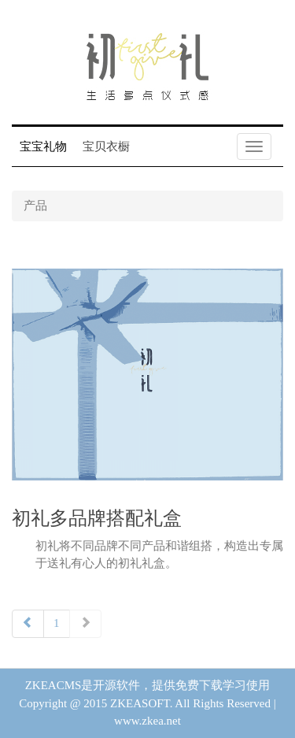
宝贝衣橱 (106, 146)
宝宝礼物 (43, 146)
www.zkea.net (147, 720)
